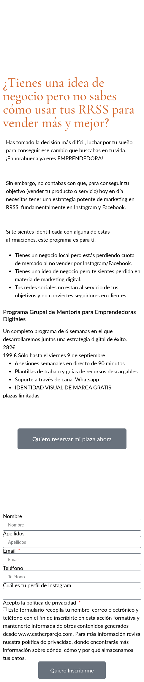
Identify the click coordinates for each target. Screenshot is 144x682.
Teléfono (13, 568)
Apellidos (14, 533)
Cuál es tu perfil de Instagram (37, 585)
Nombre (12, 516)
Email (10, 550)
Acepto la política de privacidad (40, 602)
